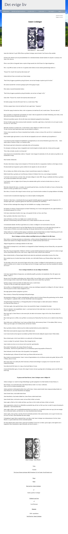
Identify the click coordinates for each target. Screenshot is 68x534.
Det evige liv (16, 4)
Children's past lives (34, 498)
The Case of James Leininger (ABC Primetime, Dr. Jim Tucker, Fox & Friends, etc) (32, 472)
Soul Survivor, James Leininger (34, 516)
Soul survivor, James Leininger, (33, 486)
